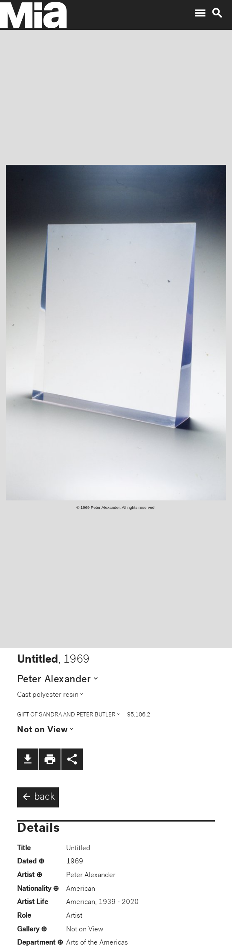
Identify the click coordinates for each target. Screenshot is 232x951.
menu (200, 13)
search (217, 13)
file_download (27, 759)
